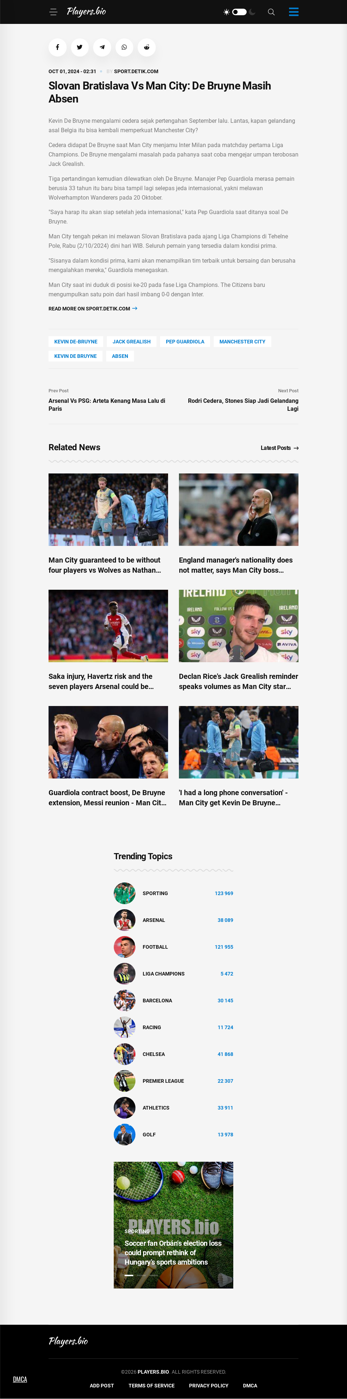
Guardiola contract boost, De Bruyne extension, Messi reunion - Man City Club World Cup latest (107, 803)
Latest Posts (280, 448)
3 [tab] (153, 1275)
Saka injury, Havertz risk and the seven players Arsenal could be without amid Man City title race (100, 686)
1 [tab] (129, 1275)
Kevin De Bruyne (75, 356)
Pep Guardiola (185, 342)
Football (155, 947)
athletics (156, 1108)
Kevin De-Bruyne (75, 342)
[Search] (271, 12)
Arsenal (154, 920)
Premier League (163, 1081)
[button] (58, 47)
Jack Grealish (132, 342)
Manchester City (243, 342)
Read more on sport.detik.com (93, 308)
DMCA (250, 1385)
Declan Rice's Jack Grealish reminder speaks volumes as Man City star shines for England (238, 686)
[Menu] (53, 12)
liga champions (164, 974)
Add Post (102, 1385)
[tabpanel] (173, 1225)
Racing (152, 1027)
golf (149, 1134)
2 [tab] (141, 1275)
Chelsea (154, 1054)
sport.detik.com (136, 71)
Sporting (155, 893)
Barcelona (157, 1000)
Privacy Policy (209, 1385)
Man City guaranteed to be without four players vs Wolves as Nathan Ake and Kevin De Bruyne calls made (108, 570)
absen (120, 356)
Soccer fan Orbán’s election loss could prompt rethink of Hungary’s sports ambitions (173, 1252)
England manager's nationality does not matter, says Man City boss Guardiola (236, 570)
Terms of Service (152, 1385)
